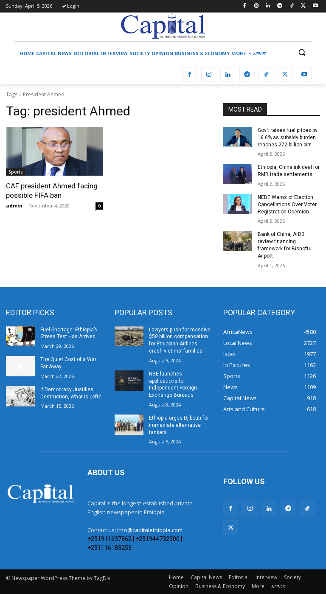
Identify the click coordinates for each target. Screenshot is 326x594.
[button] (302, 52)
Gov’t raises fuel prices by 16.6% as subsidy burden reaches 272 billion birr (288, 137)
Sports (15, 172)
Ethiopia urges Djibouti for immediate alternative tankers (179, 425)
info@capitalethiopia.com (150, 530)
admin (14, 205)
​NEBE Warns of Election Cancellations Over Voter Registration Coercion (287, 204)
